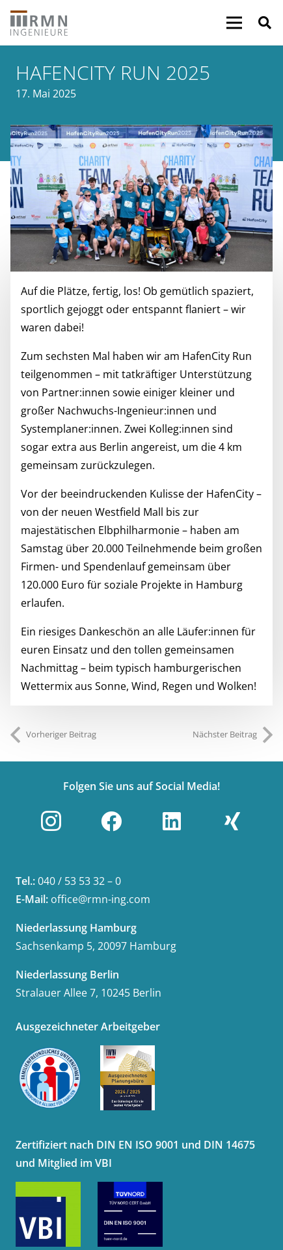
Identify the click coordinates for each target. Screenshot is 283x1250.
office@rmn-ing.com (100, 899)
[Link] (39, 23)
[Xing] (232, 821)
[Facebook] (111, 821)
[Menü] (234, 22)
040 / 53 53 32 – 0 (79, 881)
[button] (264, 22)
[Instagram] (51, 821)
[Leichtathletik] (141, 198)
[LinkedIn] (172, 821)
